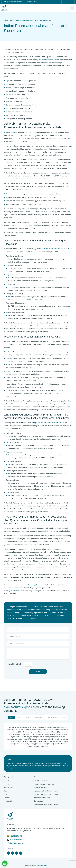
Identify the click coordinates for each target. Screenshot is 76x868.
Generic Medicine (40, 788)
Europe (27, 717)
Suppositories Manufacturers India (45, 791)
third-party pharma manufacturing (39, 585)
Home (6, 21)
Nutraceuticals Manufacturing (44, 784)
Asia (19, 717)
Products (7, 784)
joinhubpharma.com (47, 865)
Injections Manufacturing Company (46, 794)
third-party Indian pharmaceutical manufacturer (48, 423)
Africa (11, 717)
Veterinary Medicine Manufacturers (46, 804)
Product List (8, 788)
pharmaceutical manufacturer (49, 60)
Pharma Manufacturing (42, 798)
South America (52, 717)
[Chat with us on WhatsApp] (5, 863)
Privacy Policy (8, 801)
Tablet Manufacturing (41, 781)
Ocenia (64, 717)
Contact (7, 798)
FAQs (5, 794)
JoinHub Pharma (10, 132)
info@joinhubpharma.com (15, 591)
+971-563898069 (16, 839)
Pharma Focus (38, 801)
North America (39, 717)
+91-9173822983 (16, 836)
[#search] (72, 8)
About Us (7, 781)
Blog (5, 791)
